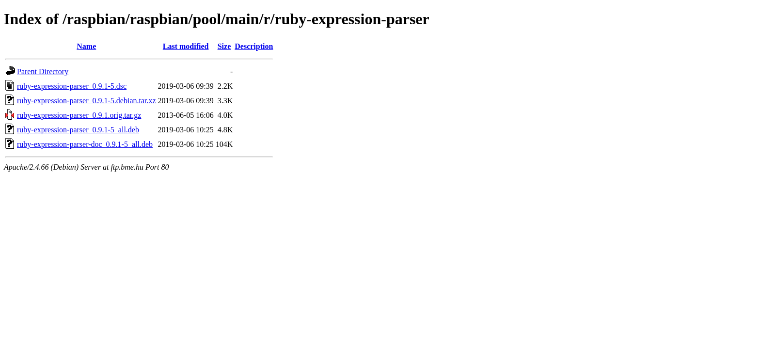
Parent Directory (42, 71)
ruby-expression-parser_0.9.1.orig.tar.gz (79, 115)
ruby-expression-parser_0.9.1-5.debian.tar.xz (86, 100)
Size (224, 46)
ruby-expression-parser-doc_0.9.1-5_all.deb (85, 144)
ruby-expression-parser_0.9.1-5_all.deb (78, 130)
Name (86, 46)
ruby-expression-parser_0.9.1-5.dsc (72, 86)
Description (254, 46)
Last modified (186, 46)
